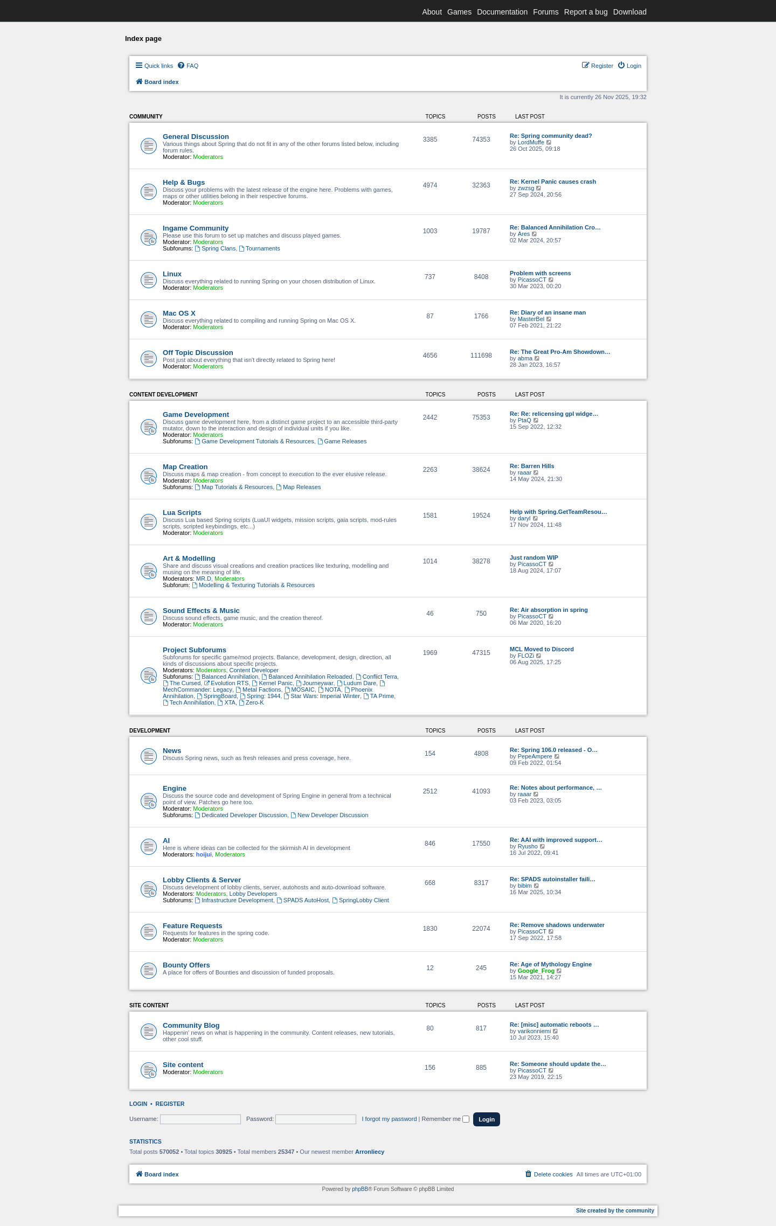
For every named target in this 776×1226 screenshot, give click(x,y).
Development (149, 731)
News (172, 751)
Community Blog (191, 1025)
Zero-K (251, 702)
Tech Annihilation (188, 702)
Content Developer (254, 670)
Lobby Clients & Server (202, 880)
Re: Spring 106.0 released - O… (554, 750)
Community (146, 117)
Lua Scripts (182, 512)
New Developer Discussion (329, 815)
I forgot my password (389, 1119)
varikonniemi (534, 1031)
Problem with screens (540, 273)
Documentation (502, 12)
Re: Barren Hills (532, 466)
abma (525, 358)
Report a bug (586, 12)
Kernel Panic (272, 683)
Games (459, 12)
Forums (545, 12)
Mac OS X (179, 313)
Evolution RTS (226, 683)
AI (166, 841)
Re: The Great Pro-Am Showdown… (560, 352)
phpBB (360, 1189)
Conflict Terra (376, 676)
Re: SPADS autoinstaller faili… (552, 879)
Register (170, 1103)
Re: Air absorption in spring (549, 610)
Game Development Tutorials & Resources (254, 441)
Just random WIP (534, 557)
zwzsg (526, 188)
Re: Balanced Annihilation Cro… (555, 227)
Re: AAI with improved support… (556, 840)
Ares (524, 234)
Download (630, 12)
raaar (525, 472)
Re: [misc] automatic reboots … (554, 1024)
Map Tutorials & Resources (234, 487)
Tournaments (259, 248)
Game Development (196, 414)
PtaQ (524, 420)
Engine (174, 788)
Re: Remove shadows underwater (557, 925)
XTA (226, 702)
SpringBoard (217, 696)
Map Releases (298, 487)
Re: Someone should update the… (558, 1064)
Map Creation (185, 467)
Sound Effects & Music (201, 611)
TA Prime (378, 696)
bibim (525, 885)
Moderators (208, 157)
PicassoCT (532, 279)
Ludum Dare (356, 683)
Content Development (163, 395)
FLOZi (526, 655)
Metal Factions (258, 689)
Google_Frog (536, 970)
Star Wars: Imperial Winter (321, 696)
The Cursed (181, 683)
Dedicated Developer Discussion (241, 815)
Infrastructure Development (234, 900)
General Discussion (196, 137)
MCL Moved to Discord (542, 649)
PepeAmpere (535, 756)
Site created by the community (615, 1211)
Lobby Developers (254, 893)
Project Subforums (194, 650)
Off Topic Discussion (198, 353)
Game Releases (342, 441)
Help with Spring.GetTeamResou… (558, 511)
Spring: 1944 (260, 696)
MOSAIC (300, 689)
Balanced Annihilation (226, 676)
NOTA (329, 689)
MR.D (203, 578)
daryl (524, 518)
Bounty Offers (186, 965)
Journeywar (315, 683)
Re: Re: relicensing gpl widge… (554, 413)
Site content (149, 1005)
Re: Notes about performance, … (556, 787)
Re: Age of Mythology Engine (551, 964)
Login (138, 1103)
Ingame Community (195, 228)
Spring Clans (215, 248)
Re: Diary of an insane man (548, 312)
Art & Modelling (189, 558)
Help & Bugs (184, 182)
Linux (172, 274)
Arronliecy (369, 1151)
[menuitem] (187, 65)
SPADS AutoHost (302, 900)
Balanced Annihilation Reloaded (306, 676)
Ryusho (528, 846)
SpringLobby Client (360, 900)
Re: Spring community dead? (551, 136)
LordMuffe (531, 142)
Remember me (445, 1119)
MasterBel (531, 319)
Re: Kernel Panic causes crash (553, 181)
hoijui (204, 854)
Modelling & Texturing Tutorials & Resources (253, 585)
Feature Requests (193, 926)
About (432, 12)
